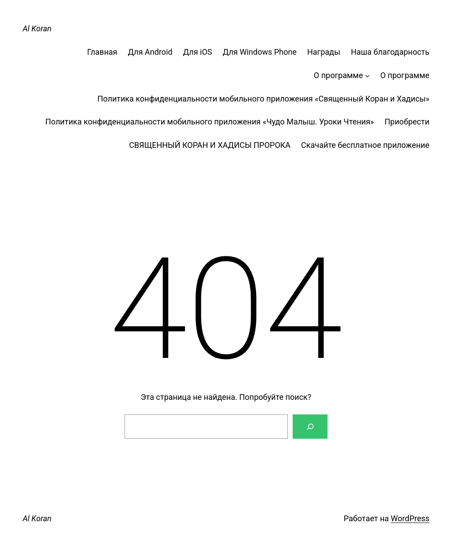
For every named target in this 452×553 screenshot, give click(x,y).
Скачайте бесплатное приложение (365, 145)
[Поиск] (310, 426)
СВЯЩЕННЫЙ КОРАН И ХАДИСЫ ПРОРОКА (209, 145)
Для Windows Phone (260, 51)
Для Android (150, 51)
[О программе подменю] (367, 75)
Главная (102, 51)
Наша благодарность (390, 51)
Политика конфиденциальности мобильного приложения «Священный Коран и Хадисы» (263, 98)
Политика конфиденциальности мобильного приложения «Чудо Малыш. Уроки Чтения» (209, 121)
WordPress (410, 518)
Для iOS (197, 51)
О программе (338, 75)
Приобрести (406, 121)
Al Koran (37, 28)
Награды (323, 51)
